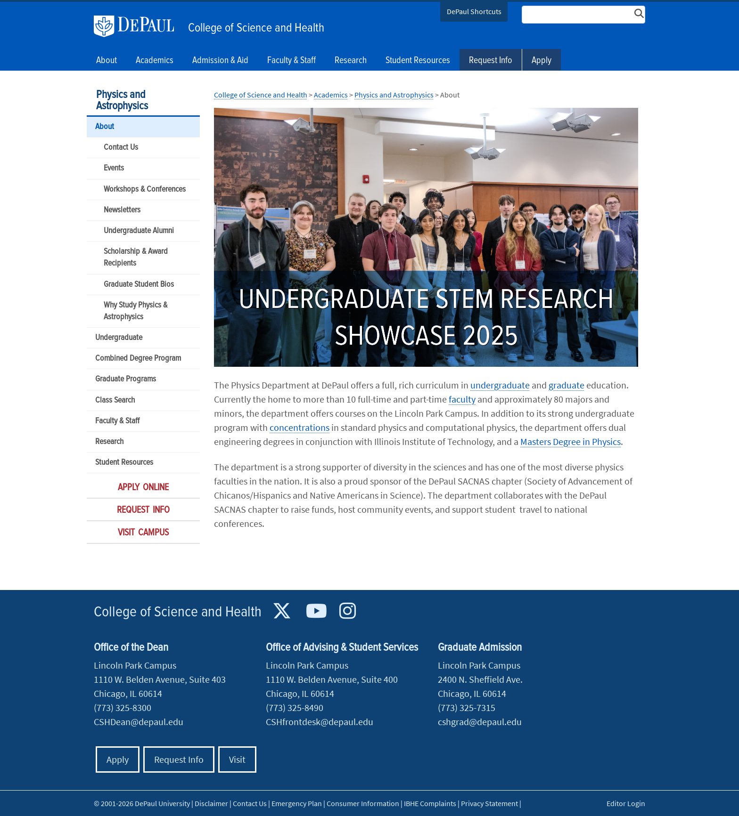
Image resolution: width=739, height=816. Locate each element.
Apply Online (143, 488)
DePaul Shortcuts (474, 11)
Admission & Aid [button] (220, 61)
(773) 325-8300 (122, 707)
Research (109, 441)
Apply (541, 61)
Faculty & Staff (117, 421)
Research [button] (351, 61)
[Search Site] (583, 15)
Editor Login (626, 803)
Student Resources (124, 462)
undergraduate (500, 385)
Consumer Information (363, 803)
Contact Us (121, 147)
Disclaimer (211, 803)
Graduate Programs (125, 379)
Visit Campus (143, 533)
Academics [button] (154, 61)
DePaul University (138, 26)
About (104, 126)
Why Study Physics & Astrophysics (135, 311)
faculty (462, 399)
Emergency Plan (296, 803)
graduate (566, 385)
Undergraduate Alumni (139, 231)
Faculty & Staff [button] (291, 61)
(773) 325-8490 (294, 707)
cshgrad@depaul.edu (480, 721)
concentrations (299, 427)
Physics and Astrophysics (122, 100)
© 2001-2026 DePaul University (142, 803)
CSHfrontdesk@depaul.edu (319, 721)
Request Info (490, 61)
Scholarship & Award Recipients (136, 257)
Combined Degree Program (138, 358)
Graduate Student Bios (139, 284)
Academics (331, 94)
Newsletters (122, 210)
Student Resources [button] (418, 61)
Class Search (115, 400)
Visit (237, 759)
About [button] (106, 61)
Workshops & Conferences (145, 189)
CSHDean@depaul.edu (138, 721)
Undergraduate (118, 337)
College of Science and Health (256, 28)
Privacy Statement (489, 803)
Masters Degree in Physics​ (570, 441)
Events (114, 168)
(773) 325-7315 (466, 707)
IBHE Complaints (430, 803)
